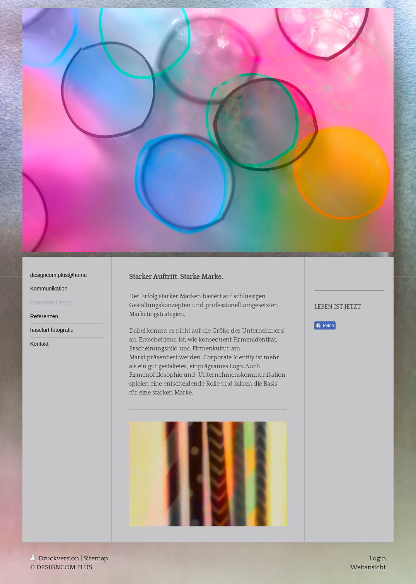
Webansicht (368, 567)
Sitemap (96, 558)
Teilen (325, 325)
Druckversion (55, 558)
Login (377, 558)
